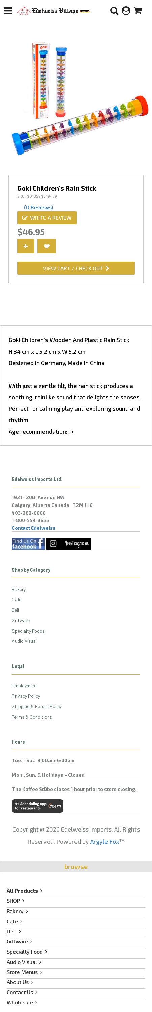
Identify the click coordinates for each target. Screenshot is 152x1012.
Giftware (21, 620)
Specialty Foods (28, 631)
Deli (15, 610)
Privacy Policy (26, 696)
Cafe (16, 599)
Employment (24, 685)
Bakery (19, 589)
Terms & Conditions (32, 717)
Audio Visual (24, 641)
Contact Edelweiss (33, 528)
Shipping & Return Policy (37, 706)
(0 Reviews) (38, 207)
